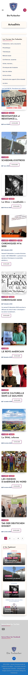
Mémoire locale (7, 55)
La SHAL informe (10, 438)
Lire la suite (15, 123)
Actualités (5, 113)
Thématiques (6, 51)
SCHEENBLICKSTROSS (13, 160)
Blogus (22, 670)
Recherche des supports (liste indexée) (14, 79)
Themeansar (13, 673)
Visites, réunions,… (8, 63)
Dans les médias (7, 71)
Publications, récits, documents (12, 44)
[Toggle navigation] (2, 10)
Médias (20, 240)
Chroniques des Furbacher (10, 67)
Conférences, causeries (9, 59)
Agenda (12, 113)
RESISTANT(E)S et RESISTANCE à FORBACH (10, 119)
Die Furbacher (13, 16)
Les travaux (13, 240)
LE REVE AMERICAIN (12, 352)
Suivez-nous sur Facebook (10, 637)
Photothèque (6, 47)
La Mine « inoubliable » (13, 202)
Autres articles (7, 75)
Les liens (5, 83)
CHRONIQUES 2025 (11, 300)
